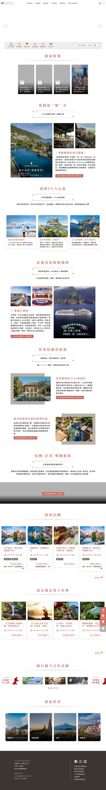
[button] (5, 26)
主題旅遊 (37, 3)
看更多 (99, 586)
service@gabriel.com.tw (22, 776)
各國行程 (29, 3)
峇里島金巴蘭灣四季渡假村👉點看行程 (70, 402)
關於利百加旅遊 (79, 769)
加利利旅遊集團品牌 (20, 769)
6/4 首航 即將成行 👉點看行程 (22, 344)
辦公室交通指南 (79, 771)
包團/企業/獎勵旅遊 (80, 766)
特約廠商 (77, 777)
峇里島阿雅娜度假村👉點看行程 (25, 443)
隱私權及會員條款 (79, 779)
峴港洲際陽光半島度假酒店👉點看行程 (69, 184)
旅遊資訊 (45, 3)
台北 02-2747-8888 (20, 778)
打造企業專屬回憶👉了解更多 (53, 497)
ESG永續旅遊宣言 (79, 774)
